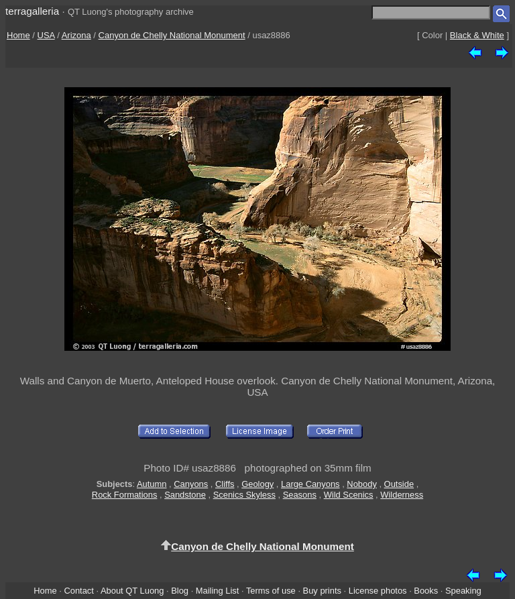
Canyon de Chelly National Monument (172, 35)
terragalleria (32, 11)
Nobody (362, 484)
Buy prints (322, 591)
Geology (257, 484)
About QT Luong (132, 591)
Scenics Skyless (244, 495)
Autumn (151, 484)
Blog (179, 591)
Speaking (463, 591)
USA (46, 35)
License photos (378, 591)
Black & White (477, 35)
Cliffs (224, 484)
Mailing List (217, 591)
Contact (78, 591)
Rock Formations (125, 495)
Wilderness (401, 495)
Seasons (300, 495)
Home (18, 35)
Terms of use (271, 591)
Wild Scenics (349, 495)
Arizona (76, 35)
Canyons (191, 484)
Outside (399, 484)
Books (426, 591)
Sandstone (185, 495)
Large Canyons (310, 484)
